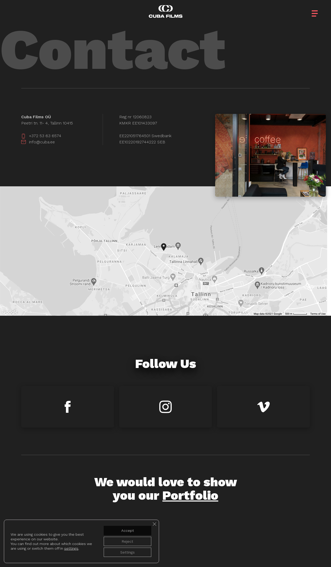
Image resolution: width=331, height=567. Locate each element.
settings (71, 548)
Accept (127, 530)
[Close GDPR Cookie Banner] (154, 524)
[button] (319, 10)
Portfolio (190, 495)
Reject (127, 541)
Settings (127, 552)
